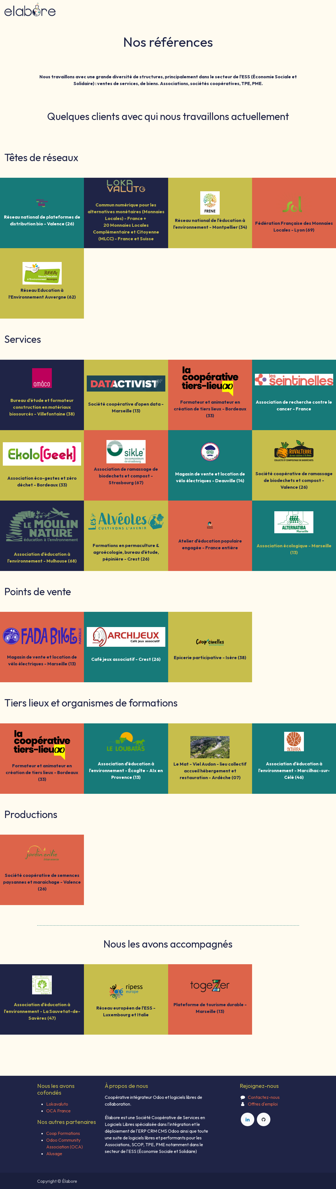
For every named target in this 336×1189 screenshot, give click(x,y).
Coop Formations (63, 1133)
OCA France (58, 1111)
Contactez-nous (264, 1097)
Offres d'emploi (263, 1104)
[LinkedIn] (247, 1119)
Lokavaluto (57, 1104)
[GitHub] (263, 1119)
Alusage (54, 1153)
